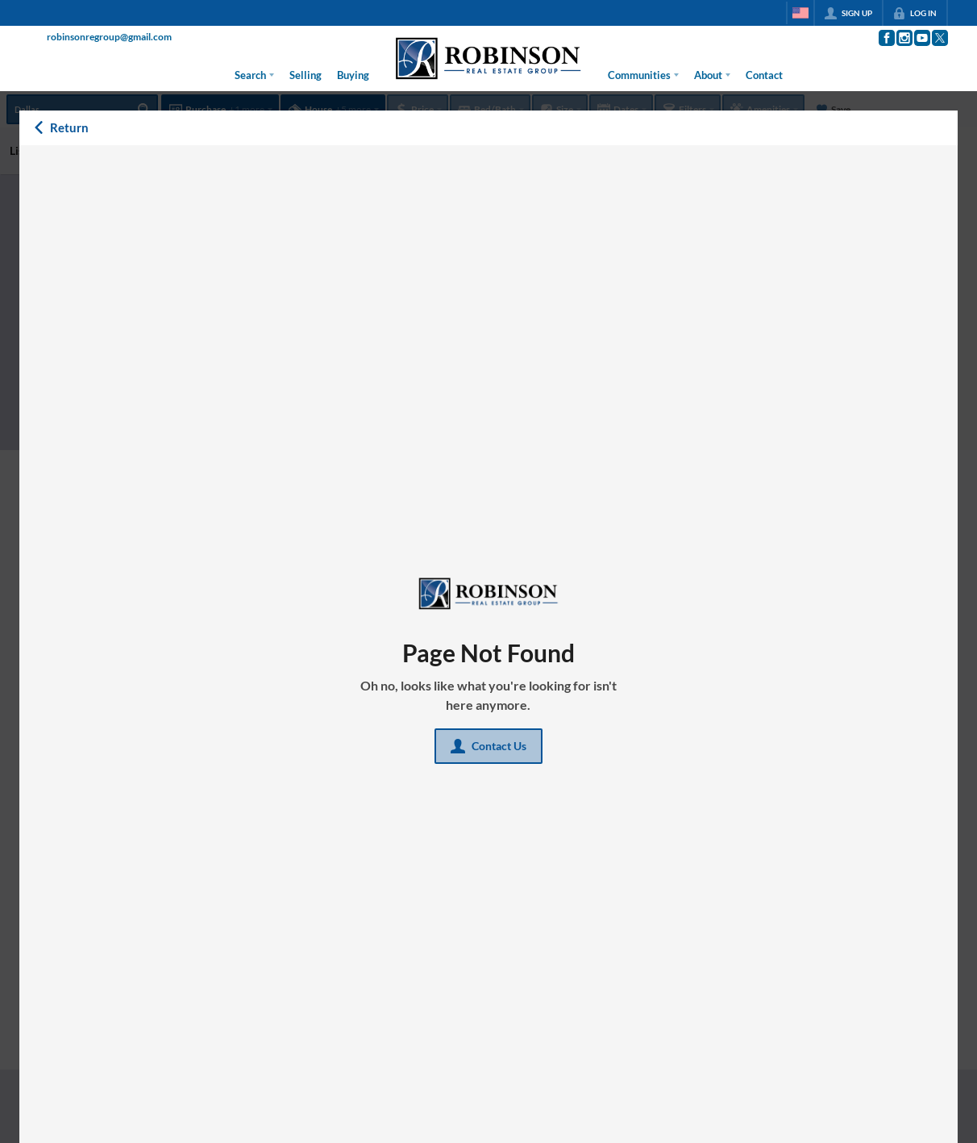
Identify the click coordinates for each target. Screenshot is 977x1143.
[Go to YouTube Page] (921, 38)
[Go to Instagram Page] (904, 38)
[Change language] (800, 13)
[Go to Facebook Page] (886, 38)
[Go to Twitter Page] (939, 38)
